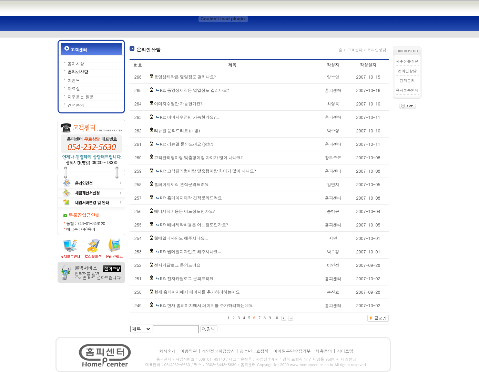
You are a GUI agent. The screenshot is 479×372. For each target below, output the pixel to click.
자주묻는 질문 (81, 97)
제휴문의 (324, 351)
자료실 (74, 88)
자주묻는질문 (407, 61)
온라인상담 (78, 72)
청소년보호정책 (254, 351)
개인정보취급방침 (218, 351)
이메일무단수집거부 (292, 351)
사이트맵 (345, 351)
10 (276, 317)
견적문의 (76, 105)
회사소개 (167, 351)
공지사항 (76, 64)
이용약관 (188, 351)
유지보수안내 (407, 90)
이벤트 (74, 80)
